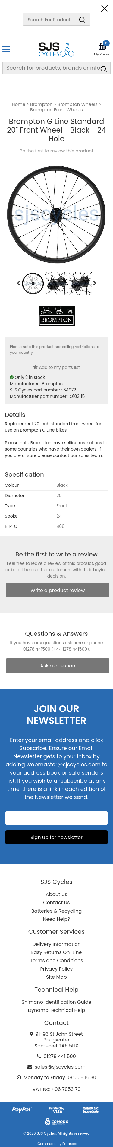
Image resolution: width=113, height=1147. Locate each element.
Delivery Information (56, 944)
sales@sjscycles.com (60, 1066)
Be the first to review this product (56, 151)
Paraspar (69, 1143)
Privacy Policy (56, 968)
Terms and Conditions (56, 960)
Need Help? (56, 919)
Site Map (56, 977)
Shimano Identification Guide (57, 1002)
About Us (56, 894)
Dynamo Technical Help (56, 1010)
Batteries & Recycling (56, 911)
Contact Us (56, 902)
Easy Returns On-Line (56, 952)
